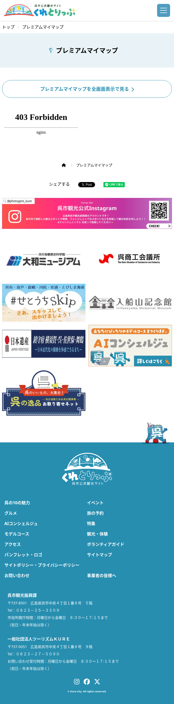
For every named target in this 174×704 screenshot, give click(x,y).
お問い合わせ (16, 575)
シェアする (59, 184)
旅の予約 (95, 513)
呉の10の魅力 (17, 503)
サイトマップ (99, 555)
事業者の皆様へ (101, 575)
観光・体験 (97, 534)
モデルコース (16, 534)
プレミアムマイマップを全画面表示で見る (87, 89)
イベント (95, 503)
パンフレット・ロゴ (23, 555)
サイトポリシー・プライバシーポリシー (41, 565)
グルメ (10, 513)
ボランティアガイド (105, 544)
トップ (8, 27)
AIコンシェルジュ (21, 523)
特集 (91, 523)
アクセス (12, 544)
